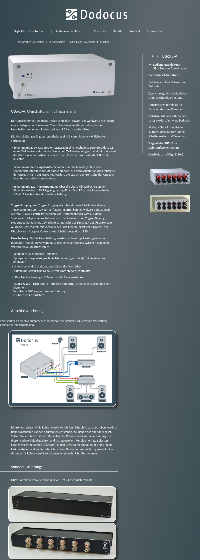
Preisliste (100, 31)
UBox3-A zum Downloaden (170, 66)
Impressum (154, 31)
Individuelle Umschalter (82, 42)
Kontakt (135, 31)
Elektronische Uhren (68, 31)
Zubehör (104, 42)
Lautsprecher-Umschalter (30, 42)
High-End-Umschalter (29, 31)
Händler (118, 31)
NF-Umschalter (57, 42)
